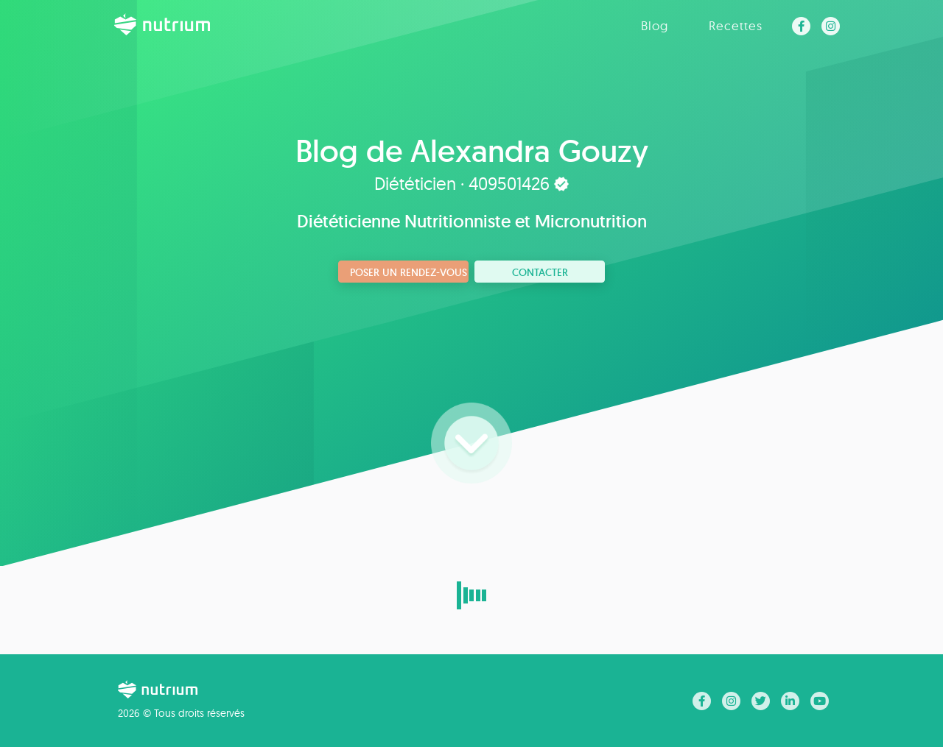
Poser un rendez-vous (408, 272)
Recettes (736, 25)
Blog (654, 25)
